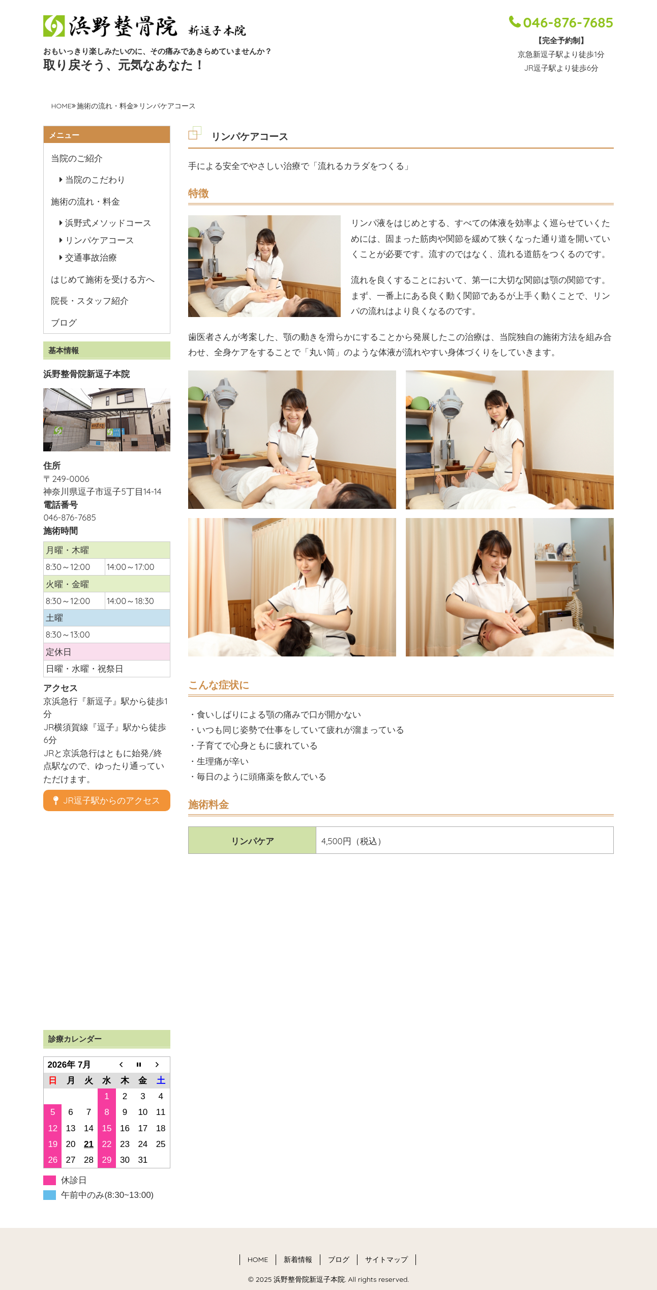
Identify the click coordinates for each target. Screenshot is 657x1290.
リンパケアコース (99, 240)
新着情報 (298, 1259)
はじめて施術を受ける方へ (103, 279)
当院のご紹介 (77, 158)
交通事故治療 (91, 257)
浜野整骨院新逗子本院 (308, 1279)
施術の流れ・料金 (105, 105)
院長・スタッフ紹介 (90, 300)
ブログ (64, 322)
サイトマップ (386, 1259)
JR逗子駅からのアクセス (106, 800)
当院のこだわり (95, 179)
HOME (61, 105)
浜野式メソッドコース (108, 222)
